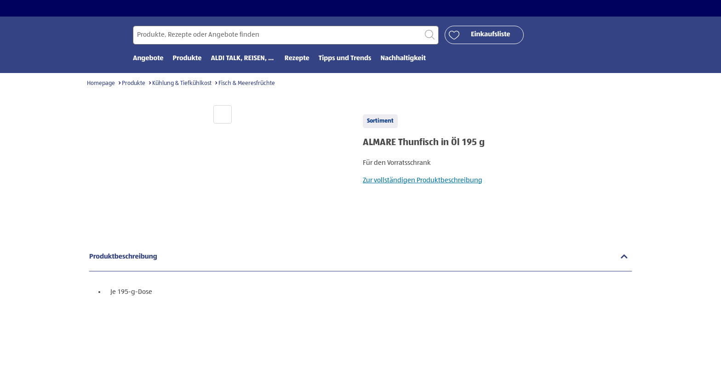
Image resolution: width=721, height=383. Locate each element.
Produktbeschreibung (123, 256)
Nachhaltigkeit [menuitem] (403, 58)
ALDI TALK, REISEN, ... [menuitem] (243, 58)
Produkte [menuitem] (187, 58)
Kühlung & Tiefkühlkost (182, 83)
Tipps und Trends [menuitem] (345, 58)
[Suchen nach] (286, 35)
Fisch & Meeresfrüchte (246, 83)
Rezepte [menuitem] (297, 58)
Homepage (101, 83)
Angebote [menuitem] (148, 58)
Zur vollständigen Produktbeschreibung (422, 180)
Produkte (133, 83)
